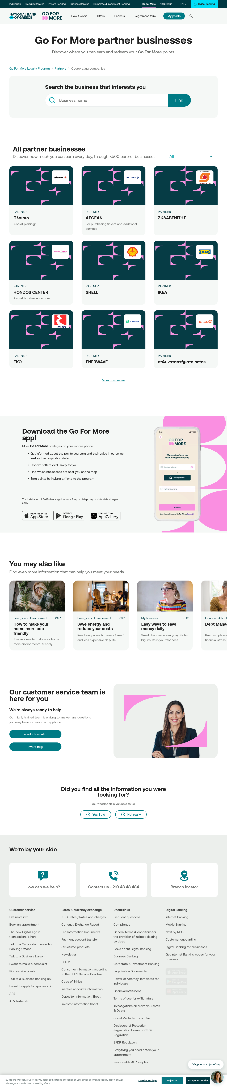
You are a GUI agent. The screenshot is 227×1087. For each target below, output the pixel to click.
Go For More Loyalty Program (29, 68)
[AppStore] (179, 971)
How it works (79, 16)
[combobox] (106, 100)
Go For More (149, 4)
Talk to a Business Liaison (26, 956)
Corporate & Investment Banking (111, 4)
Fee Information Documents (80, 932)
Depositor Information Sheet (80, 996)
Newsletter (68, 954)
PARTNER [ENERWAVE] (92, 355)
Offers (101, 16)
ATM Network (18, 1001)
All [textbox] (171, 156)
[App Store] (37, 513)
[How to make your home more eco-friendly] (37, 596)
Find (179, 100)
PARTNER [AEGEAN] (92, 211)
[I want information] (35, 734)
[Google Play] (71, 513)
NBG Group (166, 4)
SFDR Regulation (125, 1042)
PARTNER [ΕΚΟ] (20, 355)
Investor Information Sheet (79, 1004)
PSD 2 (65, 962)
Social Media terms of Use (132, 1018)
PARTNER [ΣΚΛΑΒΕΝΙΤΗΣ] (164, 211)
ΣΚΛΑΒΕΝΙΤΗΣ (172, 217)
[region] (113, 1081)
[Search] (191, 16)
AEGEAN (94, 217)
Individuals (15, 4)
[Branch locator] (184, 880)
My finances (149, 618)
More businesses (113, 380)
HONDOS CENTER (31, 292)
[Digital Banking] (204, 4)
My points (174, 16)
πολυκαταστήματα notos (182, 361)
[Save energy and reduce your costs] (101, 596)
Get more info (18, 917)
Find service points (22, 971)
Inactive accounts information (82, 989)
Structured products (75, 947)
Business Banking (79, 4)
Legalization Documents (130, 971)
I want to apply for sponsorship (31, 986)
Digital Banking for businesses (186, 947)
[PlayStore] (179, 981)
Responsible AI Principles (131, 1062)
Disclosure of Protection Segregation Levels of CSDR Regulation (133, 1030)
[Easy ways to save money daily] (165, 596)
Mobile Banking (176, 924)
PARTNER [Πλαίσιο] (20, 211)
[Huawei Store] (179, 991)
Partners (119, 16)
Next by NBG (174, 932)
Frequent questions (127, 917)
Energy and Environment (30, 618)
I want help (35, 746)
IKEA (162, 292)
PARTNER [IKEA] (164, 286)
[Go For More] (50, 16)
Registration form (145, 16)
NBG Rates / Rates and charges (83, 917)
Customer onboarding (181, 939)
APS (12, 993)
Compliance (122, 924)
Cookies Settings (147, 1080)
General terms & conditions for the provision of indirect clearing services (135, 936)
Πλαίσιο (21, 217)
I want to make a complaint (28, 963)
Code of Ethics (71, 981)
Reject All (172, 1080)
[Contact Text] (113, 880)
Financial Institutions (127, 991)
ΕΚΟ (18, 361)
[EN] (183, 4)
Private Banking (57, 4)
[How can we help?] (42, 880)
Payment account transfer (79, 939)
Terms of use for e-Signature (133, 998)
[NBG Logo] (22, 16)
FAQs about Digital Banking (132, 948)
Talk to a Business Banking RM (30, 978)
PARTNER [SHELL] (92, 286)
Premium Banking (34, 4)
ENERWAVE (97, 361)
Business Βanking (126, 956)
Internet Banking (177, 917)
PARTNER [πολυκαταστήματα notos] (164, 355)
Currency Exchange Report (80, 924)
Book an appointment (24, 924)
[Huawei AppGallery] (106, 513)
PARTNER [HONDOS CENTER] (20, 286)
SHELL (92, 292)
